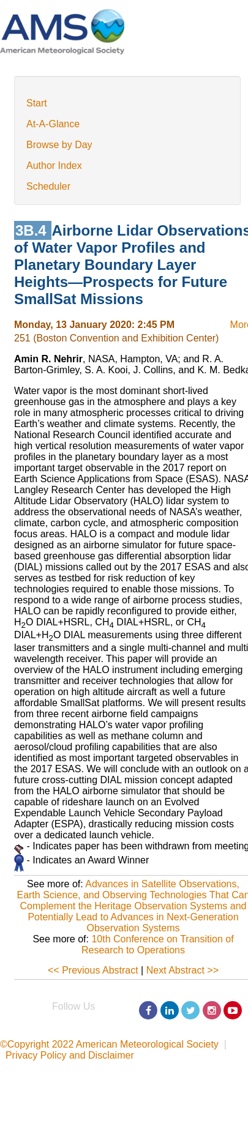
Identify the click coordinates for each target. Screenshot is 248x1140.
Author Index (54, 165)
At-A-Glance (53, 124)
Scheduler (48, 186)
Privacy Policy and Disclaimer (70, 1055)
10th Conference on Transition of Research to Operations (157, 944)
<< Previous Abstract (93, 970)
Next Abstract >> (182, 970)
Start (36, 103)
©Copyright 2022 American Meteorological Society (109, 1044)
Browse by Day (59, 145)
